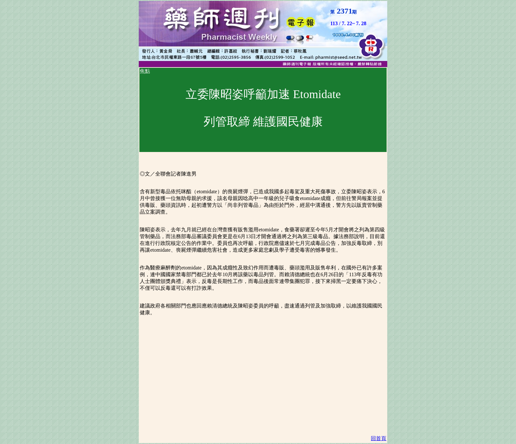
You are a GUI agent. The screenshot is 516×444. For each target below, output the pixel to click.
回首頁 (378, 438)
